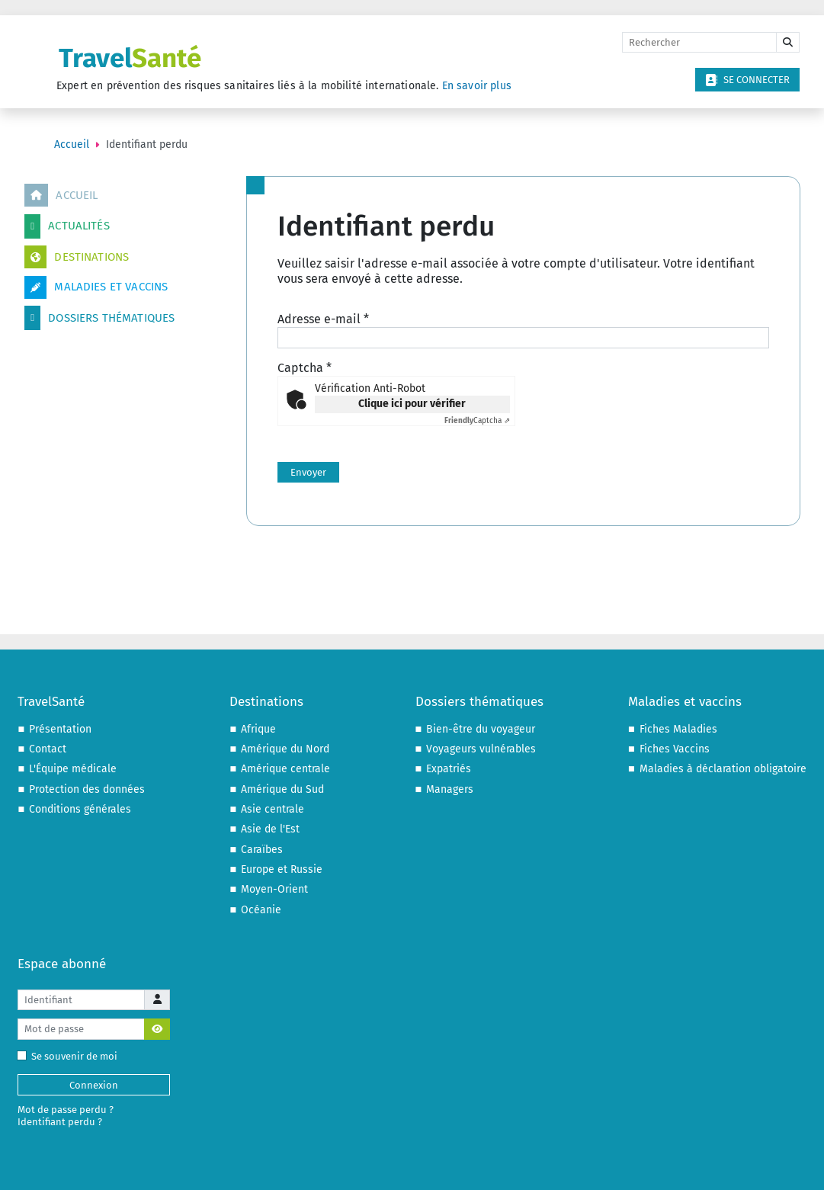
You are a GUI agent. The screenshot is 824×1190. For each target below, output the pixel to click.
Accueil (61, 195)
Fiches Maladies (678, 729)
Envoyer (308, 472)
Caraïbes (262, 849)
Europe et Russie (281, 869)
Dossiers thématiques (99, 318)
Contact (47, 749)
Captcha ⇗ (477, 420)
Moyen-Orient (274, 889)
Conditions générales (80, 809)
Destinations (76, 256)
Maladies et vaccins (96, 287)
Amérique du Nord (285, 749)
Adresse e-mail (323, 319)
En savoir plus (476, 85)
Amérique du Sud (282, 789)
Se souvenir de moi (70, 1056)
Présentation (60, 729)
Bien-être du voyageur (480, 729)
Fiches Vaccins (675, 749)
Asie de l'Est (270, 829)
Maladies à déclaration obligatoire (723, 768)
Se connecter (747, 80)
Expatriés (448, 768)
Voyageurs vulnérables (481, 749)
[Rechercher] (699, 42)
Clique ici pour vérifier (412, 403)
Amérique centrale (285, 768)
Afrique (258, 729)
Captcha (304, 368)
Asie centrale (272, 809)
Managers (449, 789)
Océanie (261, 909)
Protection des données (87, 789)
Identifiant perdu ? (60, 1121)
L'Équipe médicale (73, 768)
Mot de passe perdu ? (66, 1109)
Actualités (67, 226)
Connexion (93, 1085)
